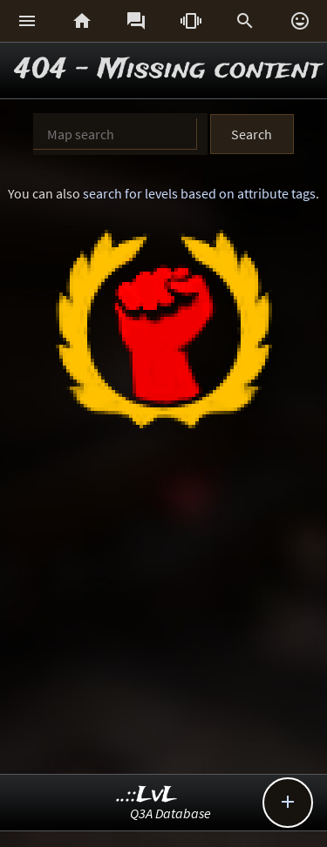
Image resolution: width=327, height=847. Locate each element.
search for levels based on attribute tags (199, 193)
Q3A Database (170, 813)
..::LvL (147, 795)
